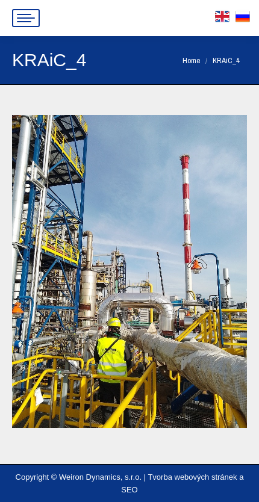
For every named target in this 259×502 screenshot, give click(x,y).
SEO (129, 489)
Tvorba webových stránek (192, 477)
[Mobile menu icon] (26, 18)
